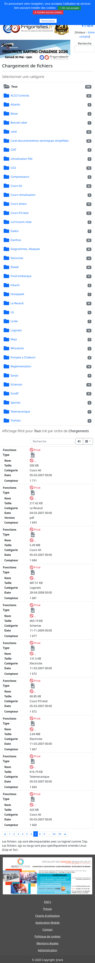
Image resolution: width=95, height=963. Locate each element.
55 (59, 834)
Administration (47, 950)
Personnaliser (48, 20)
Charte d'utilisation (47, 916)
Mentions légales (47, 943)
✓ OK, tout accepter (69, 8)
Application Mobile (47, 923)
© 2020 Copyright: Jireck (47, 960)
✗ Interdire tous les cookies (48, 12)
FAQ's (47, 902)
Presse (47, 909)
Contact (47, 929)
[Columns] (88, 441)
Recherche (84, 43)
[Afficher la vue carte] (79, 441)
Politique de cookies (47, 936)
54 (54, 834)
